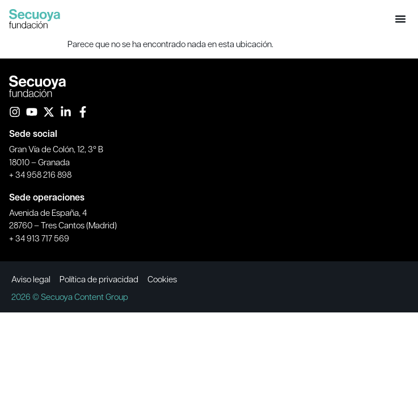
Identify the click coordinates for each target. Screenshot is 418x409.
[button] (400, 18)
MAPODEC (21, 289)
